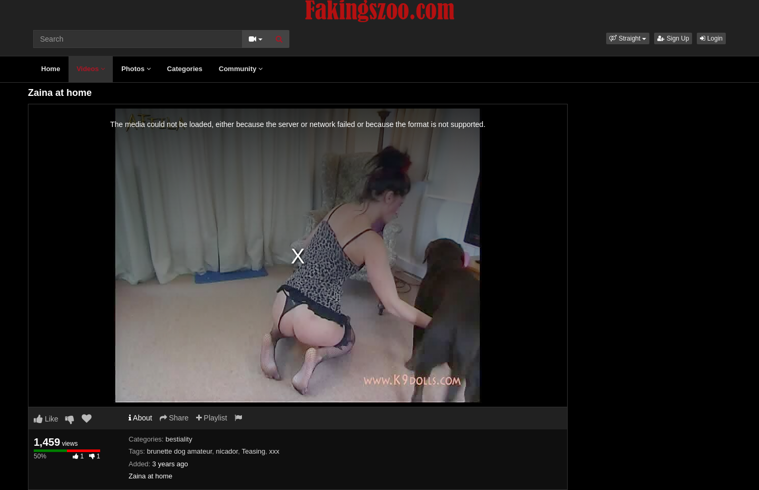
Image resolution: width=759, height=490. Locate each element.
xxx (274, 451)
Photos (136, 69)
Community (240, 69)
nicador (227, 451)
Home (50, 69)
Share (174, 418)
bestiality (179, 439)
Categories (184, 69)
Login (711, 38)
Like (46, 419)
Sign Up (673, 38)
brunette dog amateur (179, 451)
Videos (90, 69)
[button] (627, 38)
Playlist (211, 418)
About (140, 418)
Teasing (253, 451)
